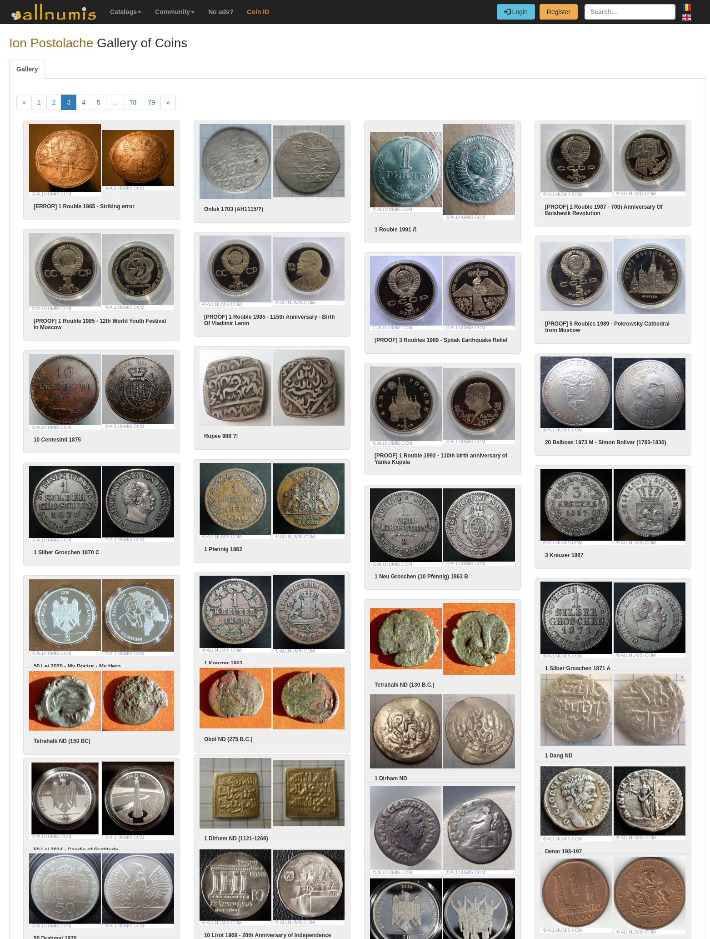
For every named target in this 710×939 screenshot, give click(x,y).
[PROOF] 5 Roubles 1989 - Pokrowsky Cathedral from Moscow (594, 325)
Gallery (27, 69)
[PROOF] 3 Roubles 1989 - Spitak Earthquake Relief (453, 338)
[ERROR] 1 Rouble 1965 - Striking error (84, 206)
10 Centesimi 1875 (70, 436)
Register (558, 11)
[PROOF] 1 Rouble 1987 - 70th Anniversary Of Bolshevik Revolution (604, 210)
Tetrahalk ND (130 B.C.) (417, 676)
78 (133, 102)
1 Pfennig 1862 (210, 545)
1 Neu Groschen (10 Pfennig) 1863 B (434, 570)
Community (175, 11)
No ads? (220, 11)
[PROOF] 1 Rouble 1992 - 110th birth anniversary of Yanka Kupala (453, 454)
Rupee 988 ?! (208, 433)
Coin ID (258, 11)
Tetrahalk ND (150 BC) (74, 733)
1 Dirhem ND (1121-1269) (223, 830)
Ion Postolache (51, 43)
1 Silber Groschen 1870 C (79, 548)
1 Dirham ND (403, 769)
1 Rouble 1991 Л (395, 229)
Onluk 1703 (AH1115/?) (233, 209)
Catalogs (125, 11)
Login (516, 11)
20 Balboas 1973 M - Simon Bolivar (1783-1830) (593, 439)
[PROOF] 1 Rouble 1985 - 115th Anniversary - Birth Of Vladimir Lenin (269, 318)
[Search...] (630, 12)
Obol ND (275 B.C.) (215, 731)
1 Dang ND (546, 747)
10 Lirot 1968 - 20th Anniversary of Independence (255, 926)
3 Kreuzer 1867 (551, 550)
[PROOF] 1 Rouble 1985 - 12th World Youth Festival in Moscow (100, 322)
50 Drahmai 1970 (68, 928)
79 (151, 102)
